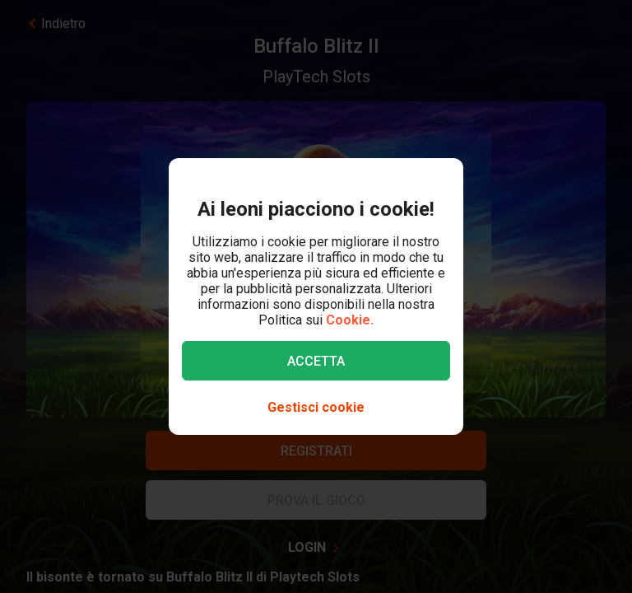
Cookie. (350, 320)
